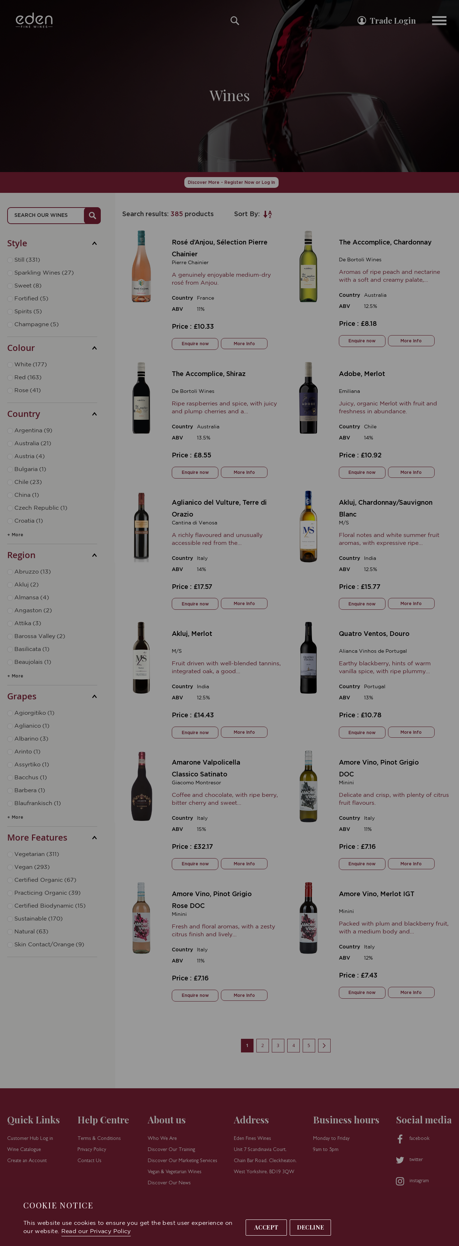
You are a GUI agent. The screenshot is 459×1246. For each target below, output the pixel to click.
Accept (266, 1227)
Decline (310, 1227)
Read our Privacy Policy (96, 1231)
